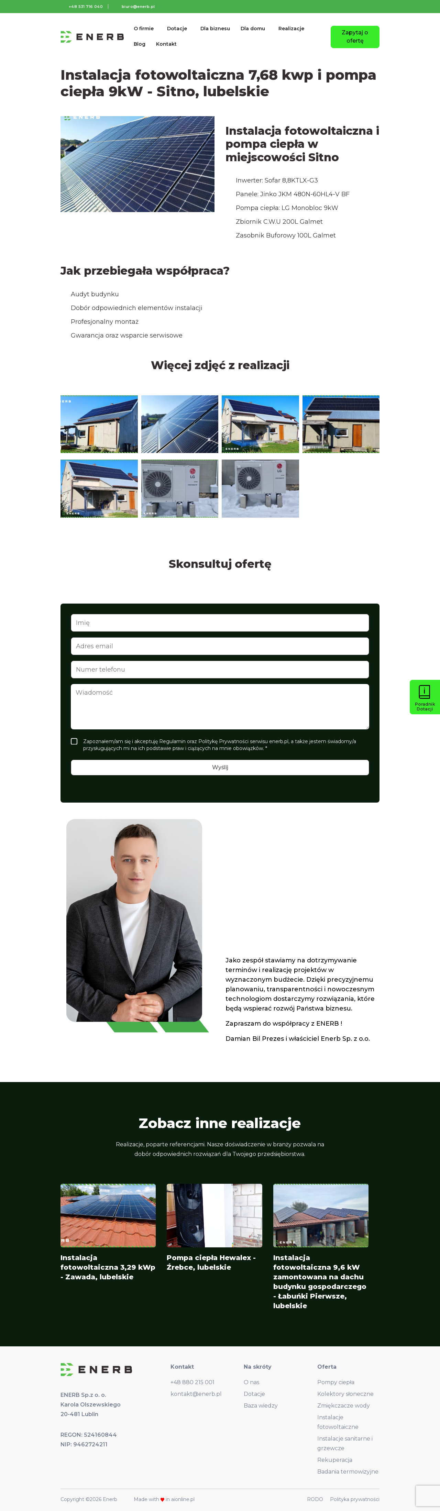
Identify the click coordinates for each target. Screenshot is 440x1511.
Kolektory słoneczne (345, 1394)
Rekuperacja (334, 1460)
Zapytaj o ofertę (355, 36)
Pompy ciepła (335, 1382)
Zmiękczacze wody (343, 1405)
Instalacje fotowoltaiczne (338, 1422)
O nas (251, 1382)
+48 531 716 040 (86, 6)
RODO (315, 1499)
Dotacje (177, 28)
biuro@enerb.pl (138, 6)
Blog (139, 44)
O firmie (144, 28)
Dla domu (253, 28)
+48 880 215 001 (192, 1382)
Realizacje (291, 28)
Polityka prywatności (355, 1499)
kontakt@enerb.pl (196, 1394)
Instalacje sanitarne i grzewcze (345, 1443)
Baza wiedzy (261, 1405)
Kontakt (166, 44)
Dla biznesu (215, 28)
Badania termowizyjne (347, 1471)
